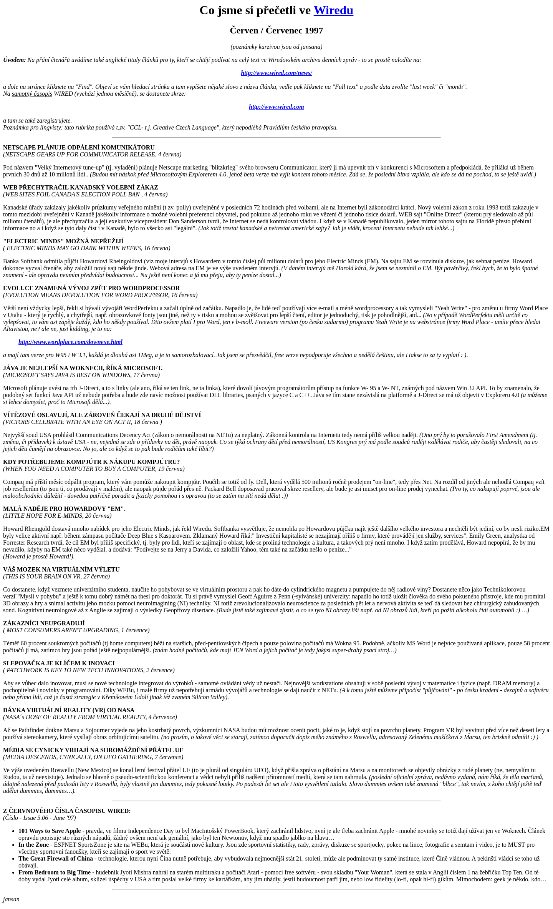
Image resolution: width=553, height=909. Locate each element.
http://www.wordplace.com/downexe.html (70, 342)
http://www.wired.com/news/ (276, 73)
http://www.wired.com (276, 106)
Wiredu (334, 10)
